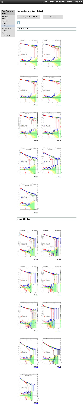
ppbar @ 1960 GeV (23, 219)
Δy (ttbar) (4, 18)
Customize (53, 17)
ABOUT (45, 2)
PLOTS (52, 2)
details (36, 69)
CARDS (69, 2)
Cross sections (6, 28)
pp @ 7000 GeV (22, 29)
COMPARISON (60, 2)
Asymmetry (5, 33)
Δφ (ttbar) (5, 16)
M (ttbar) (4, 23)
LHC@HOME (78, 2)
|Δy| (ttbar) (5, 21)
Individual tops (6, 35)
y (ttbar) (4, 30)
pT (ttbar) (4, 25)
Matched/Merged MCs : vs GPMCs (28, 17)
